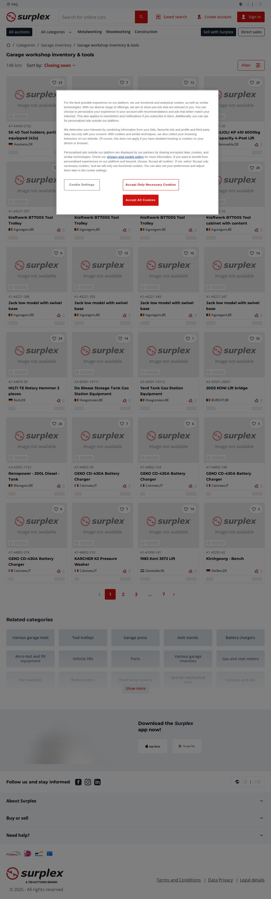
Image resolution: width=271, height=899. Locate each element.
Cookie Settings (81, 184)
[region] (137, 152)
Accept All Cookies (141, 200)
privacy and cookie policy (125, 156)
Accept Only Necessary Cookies (151, 184)
